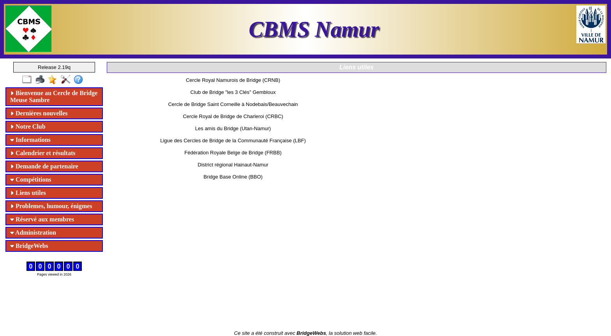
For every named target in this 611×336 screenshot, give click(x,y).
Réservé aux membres (42, 219)
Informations (30, 139)
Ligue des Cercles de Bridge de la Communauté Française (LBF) (233, 140)
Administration (33, 232)
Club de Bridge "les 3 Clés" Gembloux (233, 92)
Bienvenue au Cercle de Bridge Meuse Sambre (53, 96)
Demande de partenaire (44, 166)
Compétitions (30, 179)
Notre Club (28, 126)
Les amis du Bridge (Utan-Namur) (233, 128)
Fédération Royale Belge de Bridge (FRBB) (232, 153)
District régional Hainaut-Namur (233, 165)
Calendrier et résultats (42, 153)
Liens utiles (28, 192)
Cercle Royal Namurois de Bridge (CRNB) (233, 80)
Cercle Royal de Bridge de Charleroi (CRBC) (233, 116)
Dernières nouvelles (38, 113)
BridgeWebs (29, 245)
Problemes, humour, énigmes (51, 206)
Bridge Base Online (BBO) (233, 177)
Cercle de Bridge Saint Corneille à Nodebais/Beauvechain (233, 104)
